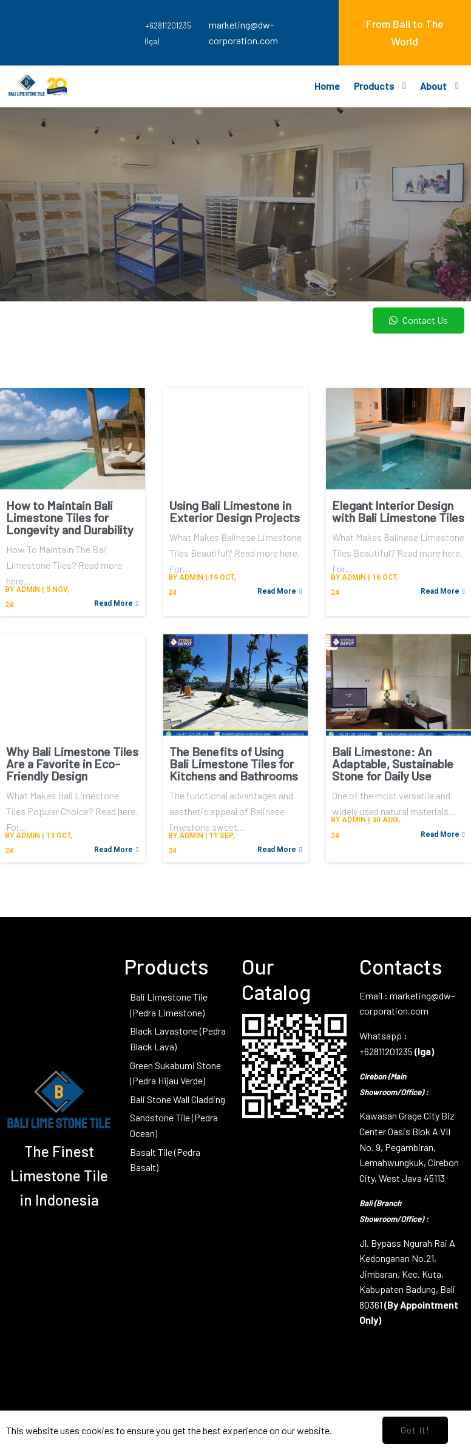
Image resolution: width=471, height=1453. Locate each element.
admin (28, 589)
